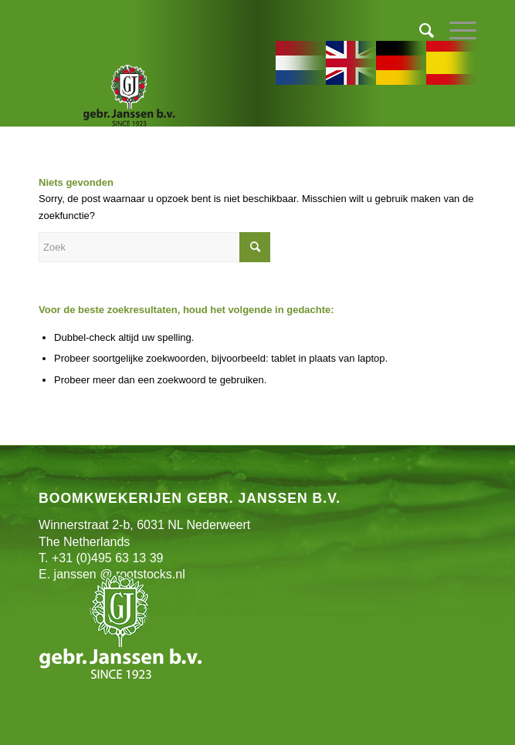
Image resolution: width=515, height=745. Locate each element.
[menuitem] (419, 31)
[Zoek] (419, 31)
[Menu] (455, 31)
